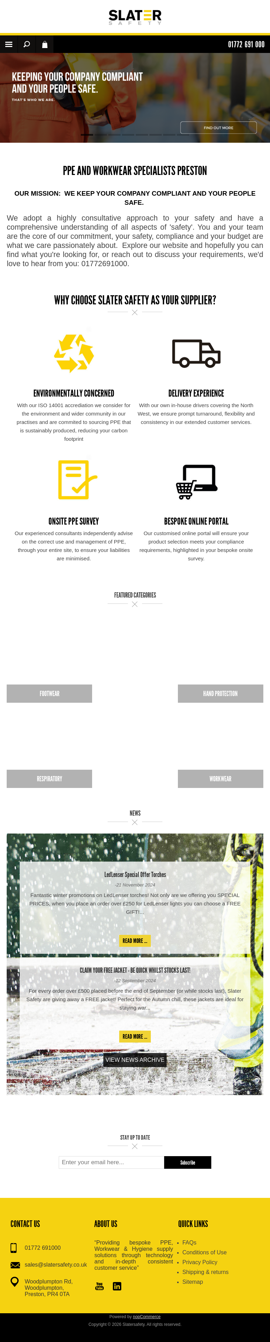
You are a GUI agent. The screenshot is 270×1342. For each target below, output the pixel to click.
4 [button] (128, 135)
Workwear (220, 779)
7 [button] (169, 135)
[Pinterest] (117, 1287)
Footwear (49, 693)
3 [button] (114, 135)
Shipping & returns (205, 1272)
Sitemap (192, 1282)
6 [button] (155, 135)
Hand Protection (220, 693)
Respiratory (49, 779)
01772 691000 (42, 1248)
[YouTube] (99, 1287)
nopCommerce (147, 1316)
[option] (135, 98)
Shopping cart (44, 44)
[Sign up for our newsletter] (111, 1162)
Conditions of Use (204, 1252)
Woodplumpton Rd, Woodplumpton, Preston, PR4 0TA (49, 1288)
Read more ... (135, 941)
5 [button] (142, 135)
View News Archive (135, 1060)
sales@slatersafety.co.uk (56, 1265)
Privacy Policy (200, 1262)
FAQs (189, 1243)
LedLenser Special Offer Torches (135, 874)
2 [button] (101, 135)
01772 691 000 (246, 44)
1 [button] (87, 135)
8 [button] (183, 135)
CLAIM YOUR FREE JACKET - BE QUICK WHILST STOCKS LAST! (135, 970)
